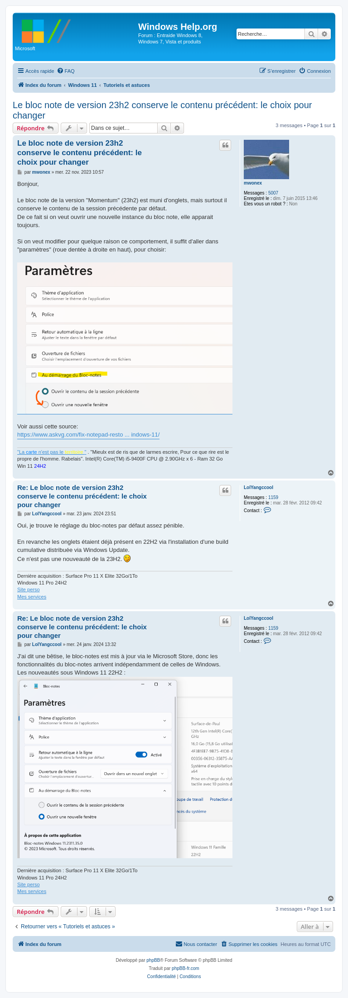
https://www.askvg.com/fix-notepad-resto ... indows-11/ (88, 434)
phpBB (153, 960)
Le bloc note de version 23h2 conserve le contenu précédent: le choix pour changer (162, 110)
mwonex (253, 183)
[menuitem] (66, 71)
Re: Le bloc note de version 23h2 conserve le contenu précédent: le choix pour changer (82, 496)
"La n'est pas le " (51, 452)
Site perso (28, 589)
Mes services (31, 596)
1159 (273, 497)
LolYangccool (258, 487)
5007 (273, 192)
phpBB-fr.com (185, 968)
